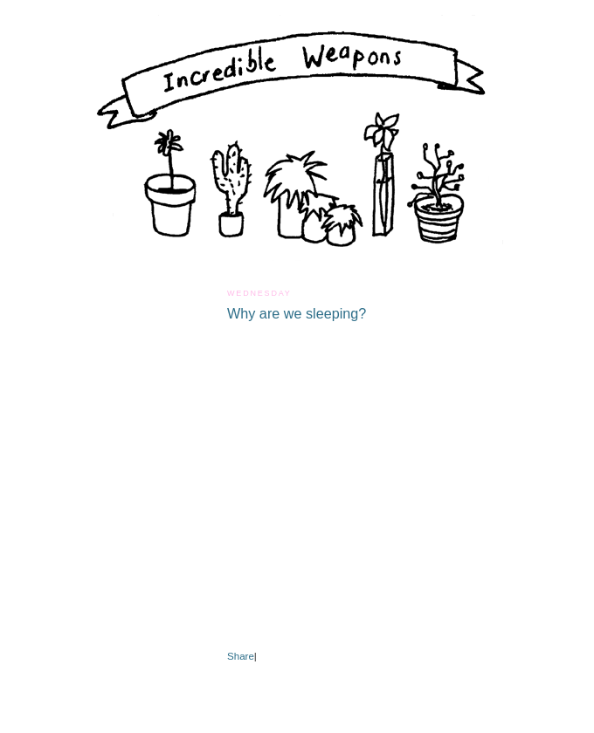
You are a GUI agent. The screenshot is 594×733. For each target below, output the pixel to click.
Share (240, 656)
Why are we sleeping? (296, 313)
